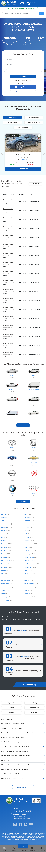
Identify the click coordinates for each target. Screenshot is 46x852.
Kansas (5, 541)
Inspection (34, 713)
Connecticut (30, 524)
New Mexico (30, 567)
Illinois (5, 537)
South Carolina (31, 584)
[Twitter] (15, 824)
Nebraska (5, 564)
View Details (23, 169)
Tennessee (30, 587)
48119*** (24, 160)
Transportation (34, 708)
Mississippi (29, 554)
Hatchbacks (33, 403)
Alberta (5, 514)
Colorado (6, 524)
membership (38, 644)
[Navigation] (2, 150)
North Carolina (8, 560)
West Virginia (7, 600)
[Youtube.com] (31, 824)
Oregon (28, 577)
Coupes (33, 417)
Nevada (5, 570)
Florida (29, 527)
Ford (12, 463)
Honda (34, 447)
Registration (11, 703)
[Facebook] (20, 824)
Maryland (6, 547)
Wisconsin (29, 597)
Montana (5, 557)
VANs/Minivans (12, 417)
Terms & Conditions (22, 839)
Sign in (22, 846)
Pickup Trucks (12, 389)
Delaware (6, 527)
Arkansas (29, 517)
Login (31, 80)
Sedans (12, 375)
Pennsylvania (7, 580)
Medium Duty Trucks (33, 389)
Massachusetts (8, 200)
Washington (7, 597)
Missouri (6, 554)
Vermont (28, 594)
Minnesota (30, 550)
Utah (28, 590)
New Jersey (7, 567)
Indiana (28, 537)
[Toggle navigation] (42, 3)
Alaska (28, 514)
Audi (33, 493)
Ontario (5, 577)
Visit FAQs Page (22, 787)
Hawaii (28, 531)
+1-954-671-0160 (22, 811)
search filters (22, 630)
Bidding (11, 708)
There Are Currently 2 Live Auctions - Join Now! (23, 8)
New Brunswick (30, 557)
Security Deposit (34, 703)
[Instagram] (26, 824)
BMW (12, 493)
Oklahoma (29, 574)
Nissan (12, 478)
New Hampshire (31, 564)
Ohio (4, 574)
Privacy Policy (35, 839)
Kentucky (29, 541)
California (29, 521)
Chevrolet (34, 463)
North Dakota (30, 560)
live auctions (25, 657)
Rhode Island (7, 584)
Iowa (4, 534)
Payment (11, 713)
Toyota (12, 447)
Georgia (6, 531)
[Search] (41, 13)
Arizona (5, 521)
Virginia (5, 594)
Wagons (12, 403)
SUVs (33, 375)
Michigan (6, 550)
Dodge (34, 478)
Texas (5, 590)
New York (29, 570)
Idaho (28, 534)
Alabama (6, 517)
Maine (28, 547)
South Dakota (7, 587)
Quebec (28, 580)
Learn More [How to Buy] (29, 684)
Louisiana (6, 544)
